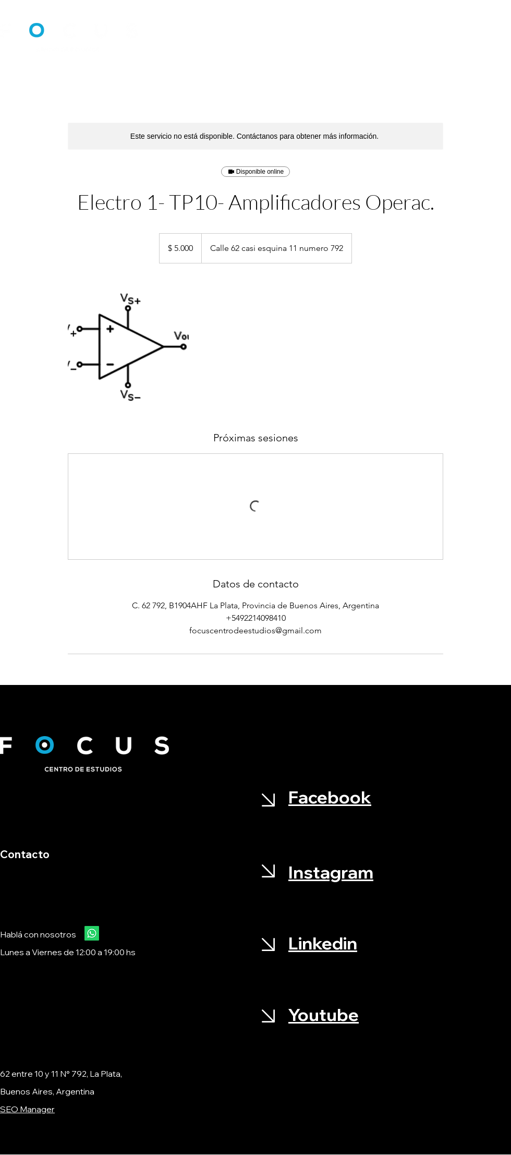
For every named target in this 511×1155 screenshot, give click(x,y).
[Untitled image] (128, 346)
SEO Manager (27, 1109)
